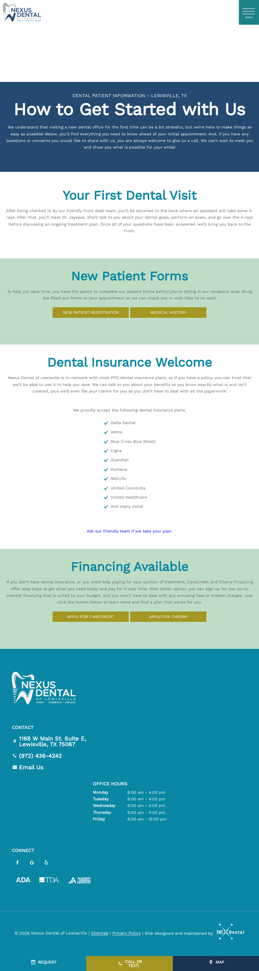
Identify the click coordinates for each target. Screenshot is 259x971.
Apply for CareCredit (90, 616)
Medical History (168, 312)
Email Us (27, 767)
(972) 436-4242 (37, 756)
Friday (99, 819)
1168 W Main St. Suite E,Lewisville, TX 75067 (49, 741)
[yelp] (46, 863)
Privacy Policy (126, 933)
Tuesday (101, 799)
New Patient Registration (91, 312)
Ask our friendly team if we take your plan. (129, 531)
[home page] (21, 12)
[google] (32, 863)
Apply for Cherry (168, 616)
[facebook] (17, 863)
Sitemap (99, 933)
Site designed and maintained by (192, 933)
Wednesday (104, 805)
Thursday (102, 812)
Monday (100, 792)
